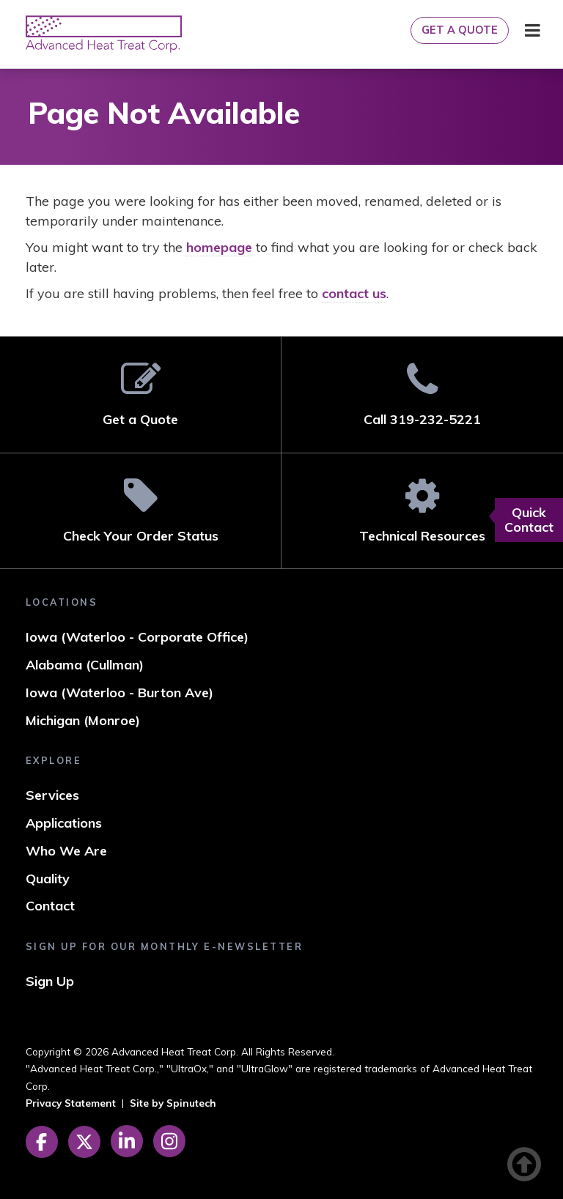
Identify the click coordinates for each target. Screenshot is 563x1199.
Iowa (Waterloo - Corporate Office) (137, 636)
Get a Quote (460, 30)
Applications (64, 822)
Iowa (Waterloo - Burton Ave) (119, 692)
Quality (48, 878)
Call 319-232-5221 (422, 394)
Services (52, 795)
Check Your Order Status (140, 510)
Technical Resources (422, 510)
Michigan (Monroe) (83, 720)
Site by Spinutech (173, 1102)
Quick (528, 519)
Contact (50, 905)
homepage (219, 247)
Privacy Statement (71, 1102)
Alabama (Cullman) (85, 664)
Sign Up (50, 981)
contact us (354, 293)
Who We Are (66, 850)
